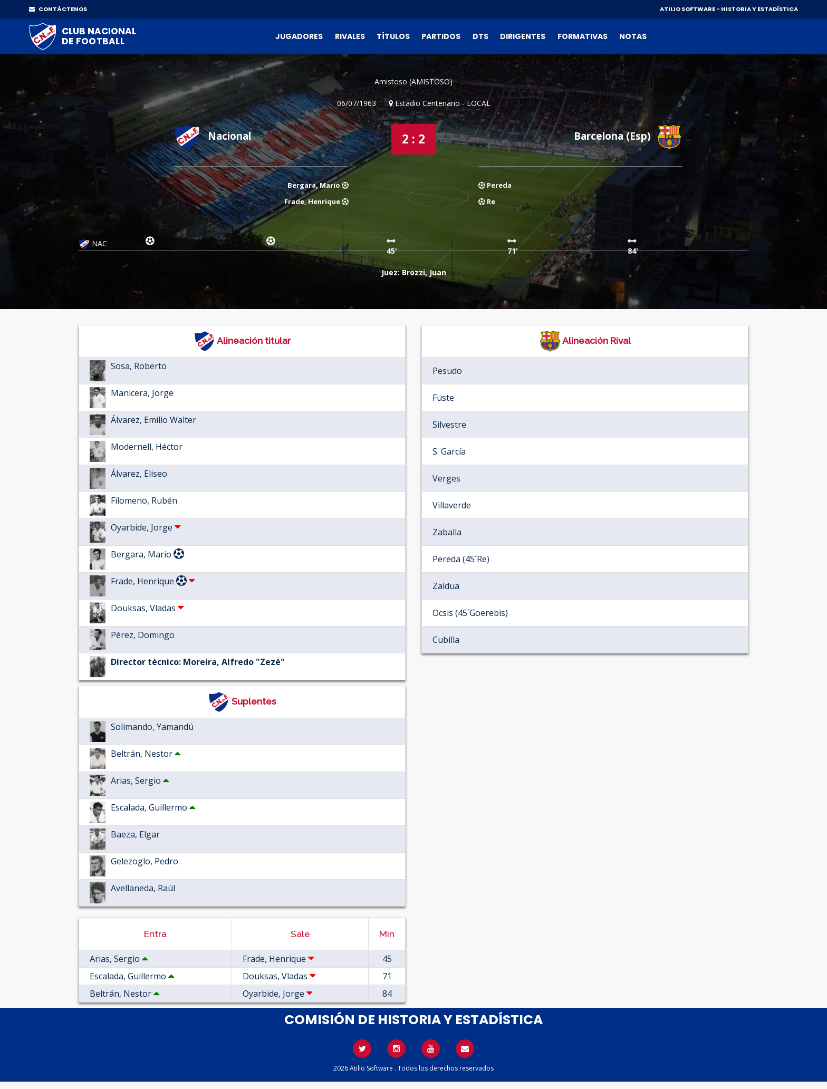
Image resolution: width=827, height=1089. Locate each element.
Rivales (350, 36)
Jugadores (299, 36)
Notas (633, 36)
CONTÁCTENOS (58, 9)
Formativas (582, 36)
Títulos (393, 36)
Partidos (440, 36)
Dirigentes (522, 36)
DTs (480, 36)
